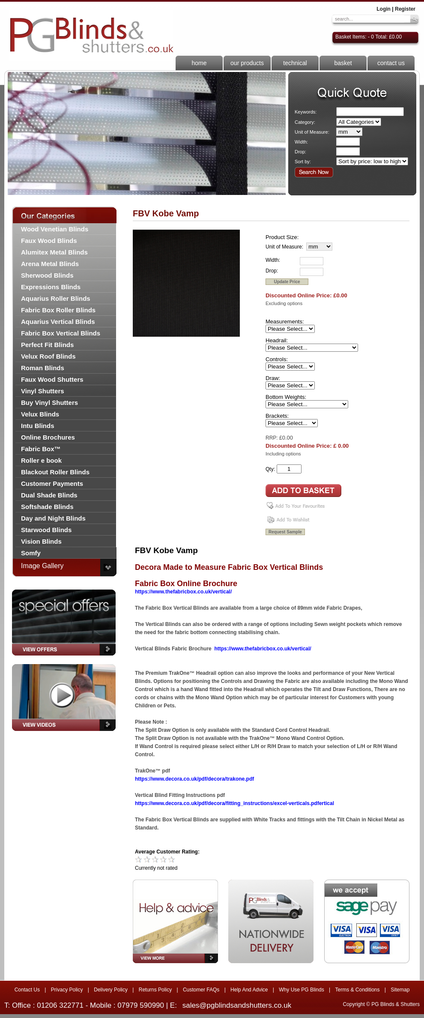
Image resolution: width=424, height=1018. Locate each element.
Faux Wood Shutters (52, 379)
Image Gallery (42, 565)
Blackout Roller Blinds (55, 472)
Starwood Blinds (46, 529)
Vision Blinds (41, 541)
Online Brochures (48, 437)
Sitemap (400, 990)
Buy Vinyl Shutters (49, 402)
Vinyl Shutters (42, 391)
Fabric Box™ (41, 448)
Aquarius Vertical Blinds (58, 321)
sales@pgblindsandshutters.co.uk (236, 1005)
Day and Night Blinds (53, 518)
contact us (391, 63)
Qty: (270, 469)
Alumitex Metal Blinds (54, 252)
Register (405, 9)
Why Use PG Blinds (301, 990)
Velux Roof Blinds (48, 356)
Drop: (300, 151)
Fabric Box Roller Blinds (58, 310)
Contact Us (27, 990)
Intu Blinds (37, 425)
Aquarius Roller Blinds (55, 298)
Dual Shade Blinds (49, 495)
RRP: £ (274, 438)
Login (383, 9)
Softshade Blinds (47, 506)
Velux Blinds (40, 414)
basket (343, 63)
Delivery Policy (111, 990)
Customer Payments (52, 483)
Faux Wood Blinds (49, 240)
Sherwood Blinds (47, 275)
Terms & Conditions (357, 990)
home (198, 63)
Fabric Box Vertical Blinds (60, 333)
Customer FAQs (201, 990)
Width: (301, 141)
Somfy (31, 553)
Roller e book (41, 460)
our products (247, 63)
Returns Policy (155, 990)
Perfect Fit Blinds (47, 344)
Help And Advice (249, 990)
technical (295, 63)
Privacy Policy (67, 990)
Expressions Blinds (51, 286)
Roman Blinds (42, 367)
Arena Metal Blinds (50, 263)
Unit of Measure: (312, 132)
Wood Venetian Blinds (54, 229)
